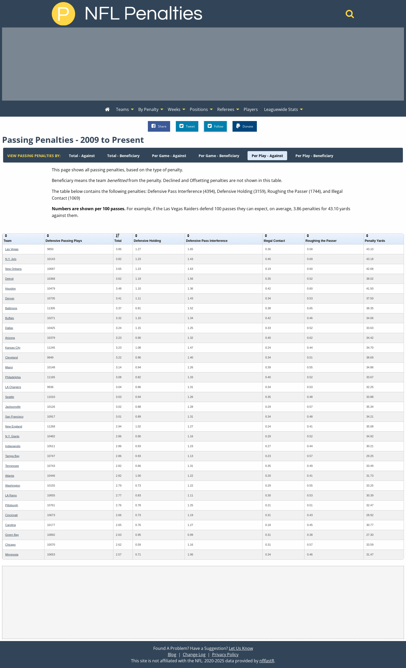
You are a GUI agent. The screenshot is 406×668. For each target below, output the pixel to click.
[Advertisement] (203, 64)
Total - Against (82, 155)
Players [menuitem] (251, 109)
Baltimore (11, 308)
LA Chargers (13, 387)
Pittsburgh (11, 505)
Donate (244, 126)
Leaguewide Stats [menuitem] (281, 109)
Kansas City (12, 347)
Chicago (10, 544)
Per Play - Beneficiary (314, 155)
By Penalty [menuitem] (148, 109)
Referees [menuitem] (225, 109)
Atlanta (9, 475)
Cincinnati (11, 515)
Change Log (194, 654)
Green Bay (12, 534)
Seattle (9, 396)
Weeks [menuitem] (174, 109)
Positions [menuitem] (199, 109)
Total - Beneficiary (123, 155)
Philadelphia (13, 377)
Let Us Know (241, 648)
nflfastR (266, 661)
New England (13, 426)
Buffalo (9, 318)
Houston (10, 288)
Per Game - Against (169, 155)
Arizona (10, 337)
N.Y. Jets (10, 259)
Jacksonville (12, 406)
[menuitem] (107, 110)
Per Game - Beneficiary (219, 155)
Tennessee (12, 465)
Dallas (9, 327)
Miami (9, 367)
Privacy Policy (225, 654)
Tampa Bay (12, 456)
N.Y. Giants (12, 436)
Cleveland (11, 357)
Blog (172, 654)
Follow (215, 126)
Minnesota (11, 554)
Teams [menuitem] (122, 109)
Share (158, 126)
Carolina (10, 524)
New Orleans (13, 268)
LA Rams (11, 495)
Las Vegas (11, 249)
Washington (12, 485)
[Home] (350, 15)
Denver (9, 298)
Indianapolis (12, 446)
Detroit (9, 278)
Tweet (187, 126)
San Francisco (14, 416)
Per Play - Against (267, 155)
